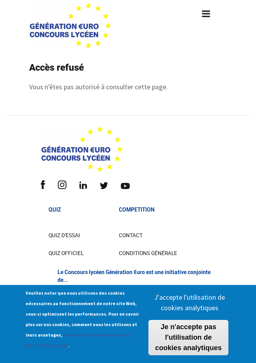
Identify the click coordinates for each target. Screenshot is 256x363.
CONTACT (131, 235)
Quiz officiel (66, 253)
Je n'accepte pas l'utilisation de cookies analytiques (188, 341)
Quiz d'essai (64, 235)
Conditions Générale (148, 253)
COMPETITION (137, 210)
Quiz (55, 210)
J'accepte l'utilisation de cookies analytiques (189, 306)
